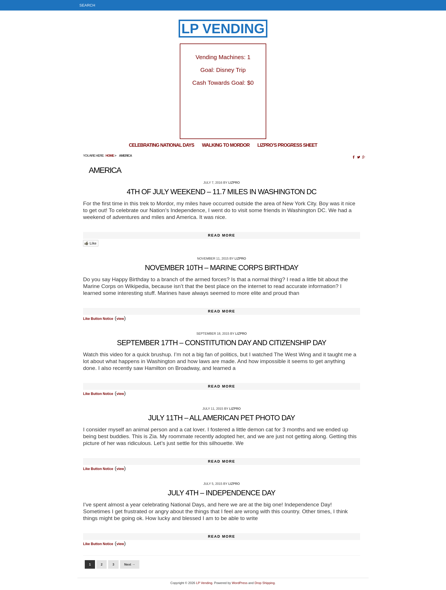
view (120, 319)
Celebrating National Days (161, 145)
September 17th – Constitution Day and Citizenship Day (221, 343)
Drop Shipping (265, 583)
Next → (129, 564)
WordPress (239, 583)
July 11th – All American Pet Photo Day (221, 418)
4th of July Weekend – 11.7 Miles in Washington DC (222, 192)
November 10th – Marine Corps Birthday (221, 268)
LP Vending (223, 28)
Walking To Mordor (226, 145)
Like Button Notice (98, 319)
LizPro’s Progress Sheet (287, 145)
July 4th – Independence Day (221, 493)
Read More (221, 235)
